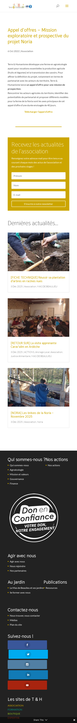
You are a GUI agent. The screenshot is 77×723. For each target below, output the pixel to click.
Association (27, 51)
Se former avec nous (20, 592)
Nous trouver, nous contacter (25, 615)
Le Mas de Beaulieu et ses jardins (27, 587)
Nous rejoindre (17, 566)
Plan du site (16, 624)
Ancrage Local (42, 352)
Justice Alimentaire (20, 356)
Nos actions (54, 465)
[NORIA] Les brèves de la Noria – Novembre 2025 (32, 415)
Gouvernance (17, 478)
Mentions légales (29, 714)
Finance (14, 483)
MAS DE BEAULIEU (47, 286)
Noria (40, 421)
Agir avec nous (17, 561)
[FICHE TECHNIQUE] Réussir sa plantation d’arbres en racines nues (38, 279)
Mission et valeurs (19, 474)
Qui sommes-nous (19, 465)
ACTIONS (29, 352)
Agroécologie (17, 469)
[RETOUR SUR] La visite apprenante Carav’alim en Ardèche (34, 345)
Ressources (51, 587)
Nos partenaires (18, 570)
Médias (13, 620)
